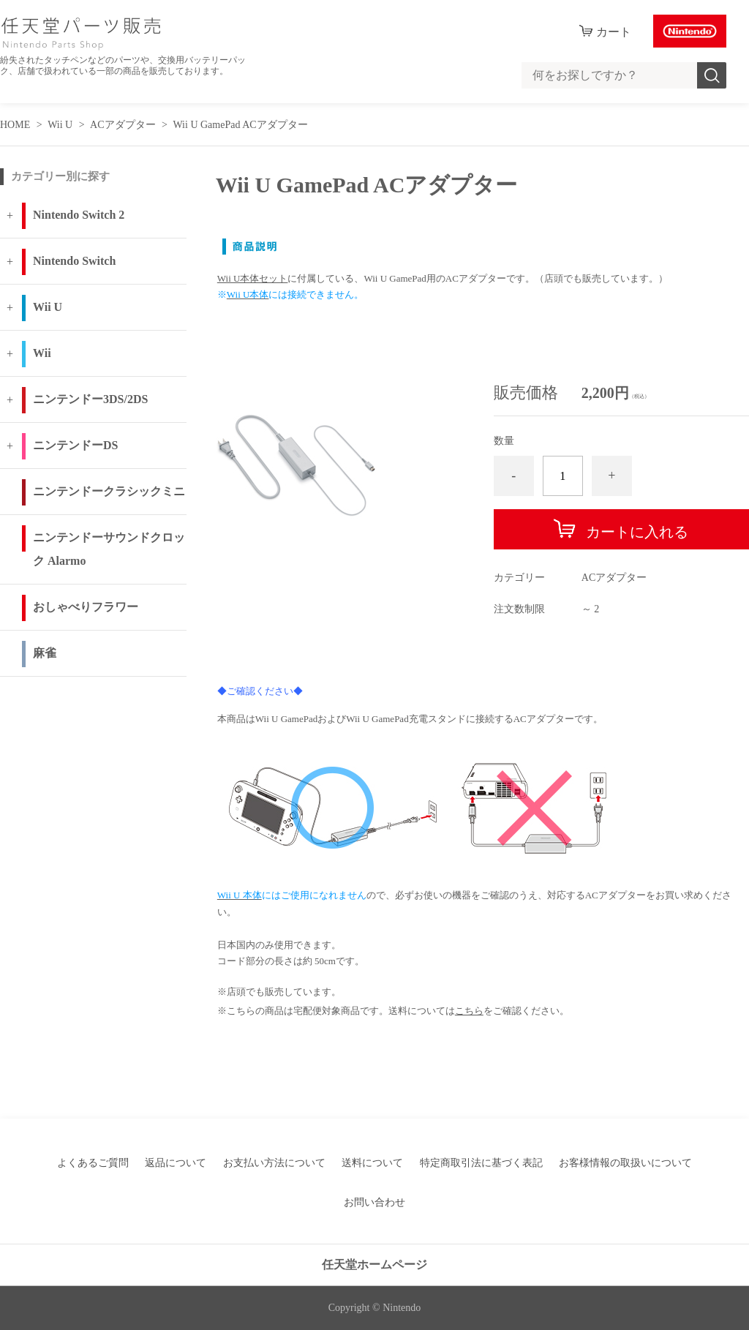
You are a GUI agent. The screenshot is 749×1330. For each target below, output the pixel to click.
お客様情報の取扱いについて (625, 1162)
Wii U (60, 124)
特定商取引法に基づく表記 (481, 1162)
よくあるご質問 (93, 1162)
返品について (175, 1162)
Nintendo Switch (74, 261)
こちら (469, 1010)
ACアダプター (122, 124)
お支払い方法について (274, 1162)
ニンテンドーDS (75, 445)
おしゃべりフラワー (85, 607)
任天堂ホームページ (374, 1264)
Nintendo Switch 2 (78, 214)
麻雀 (44, 653)
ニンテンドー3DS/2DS (90, 399)
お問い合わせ (374, 1202)
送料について (372, 1162)
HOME (15, 124)
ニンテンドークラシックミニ (109, 491)
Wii (42, 353)
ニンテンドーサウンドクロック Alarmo (109, 549)
